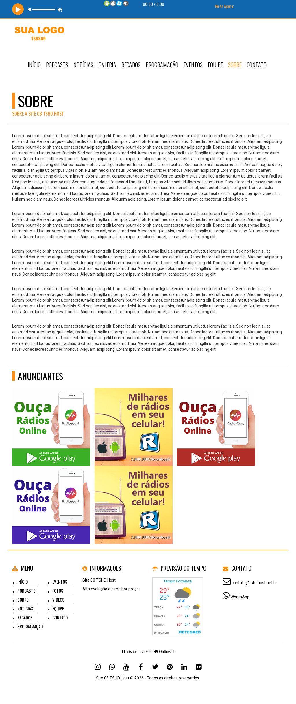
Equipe (215, 64)
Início (34, 64)
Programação (162, 64)
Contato (257, 64)
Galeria (107, 64)
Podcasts (57, 64)
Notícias (83, 64)
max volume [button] (60, 9)
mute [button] (30, 9)
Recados (130, 64)
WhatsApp (239, 597)
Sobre (235, 64)
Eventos (193, 64)
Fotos (57, 590)
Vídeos (58, 599)
